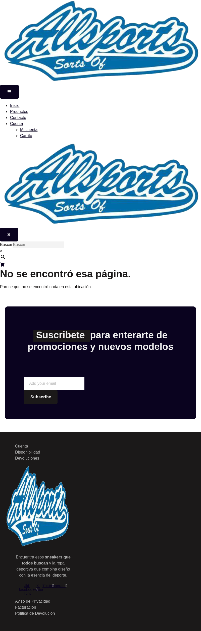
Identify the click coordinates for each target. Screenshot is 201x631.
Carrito (26, 136)
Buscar (6, 244)
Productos (19, 111)
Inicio (14, 105)
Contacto (18, 117)
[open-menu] (9, 92)
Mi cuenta (28, 130)
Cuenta (16, 123)
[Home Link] (100, 225)
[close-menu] (9, 234)
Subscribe (40, 397)
